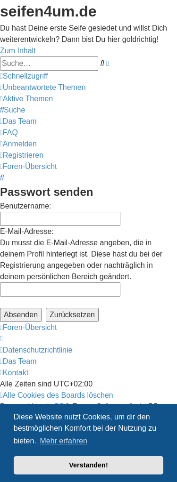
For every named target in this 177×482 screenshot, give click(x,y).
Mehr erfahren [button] (63, 441)
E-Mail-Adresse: (27, 231)
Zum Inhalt (18, 51)
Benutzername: (25, 206)
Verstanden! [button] (88, 465)
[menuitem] (43, 87)
